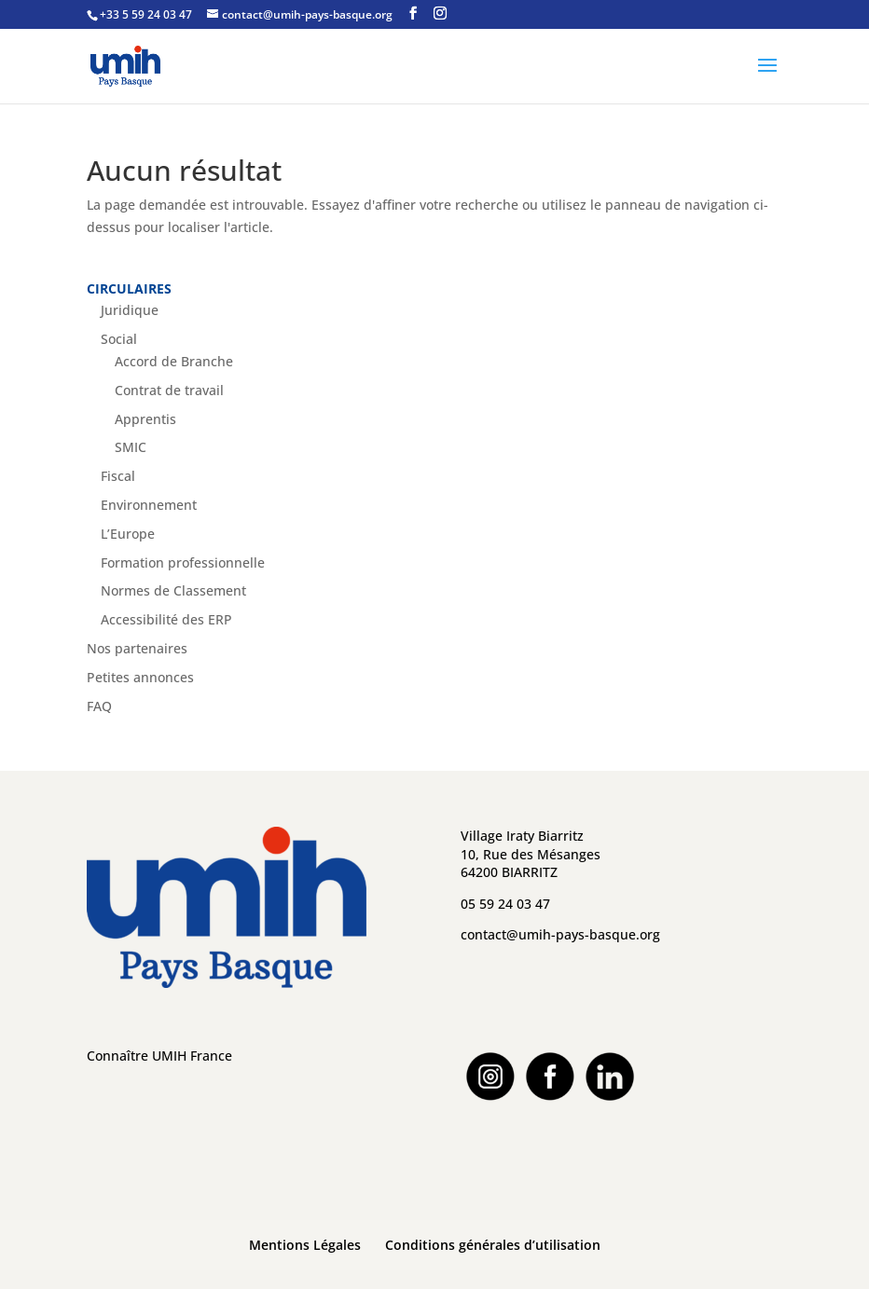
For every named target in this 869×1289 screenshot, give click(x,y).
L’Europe (128, 533)
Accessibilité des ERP (166, 619)
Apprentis (145, 419)
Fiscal (118, 476)
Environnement (149, 505)
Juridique (130, 310)
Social (119, 339)
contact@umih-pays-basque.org (560, 934)
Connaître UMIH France (159, 1055)
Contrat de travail (169, 390)
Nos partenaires (137, 648)
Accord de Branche (174, 361)
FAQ (99, 706)
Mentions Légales (305, 1245)
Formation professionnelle (183, 562)
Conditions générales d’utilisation (492, 1245)
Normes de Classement (173, 590)
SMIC (130, 447)
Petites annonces (140, 677)
